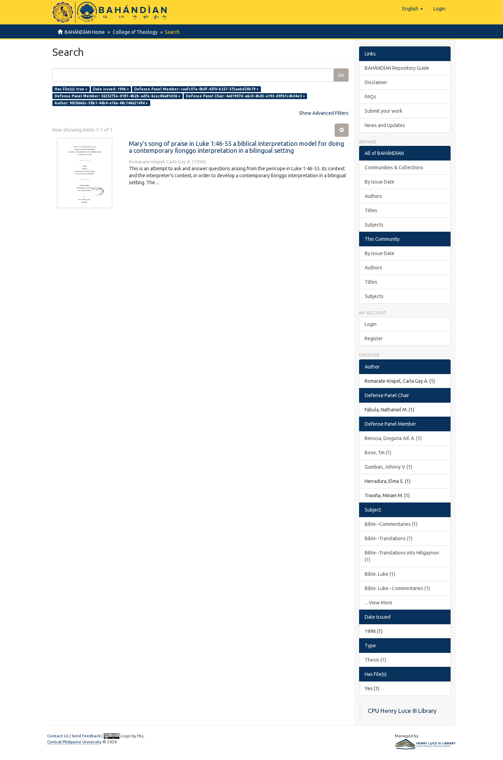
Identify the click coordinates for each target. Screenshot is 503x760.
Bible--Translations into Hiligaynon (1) (402, 556)
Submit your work (383, 111)
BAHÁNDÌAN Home (85, 32)
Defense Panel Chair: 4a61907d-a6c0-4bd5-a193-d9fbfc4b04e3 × (245, 96)
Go (341, 75)
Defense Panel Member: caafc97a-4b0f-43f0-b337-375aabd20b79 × (196, 89)
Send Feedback (86, 735)
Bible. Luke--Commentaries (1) (397, 588)
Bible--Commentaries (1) (391, 524)
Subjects (374, 225)
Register (374, 338)
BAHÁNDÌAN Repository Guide (397, 68)
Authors (373, 196)
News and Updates (385, 125)
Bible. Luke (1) (380, 574)
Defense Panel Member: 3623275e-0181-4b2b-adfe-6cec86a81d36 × (117, 96)
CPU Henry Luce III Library (402, 710)
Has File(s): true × (70, 89)
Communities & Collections (394, 167)
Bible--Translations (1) (389, 538)
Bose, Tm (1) (378, 452)
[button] (412, 8)
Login (371, 324)
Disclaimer (376, 82)
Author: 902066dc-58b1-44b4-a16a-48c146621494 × (101, 103)
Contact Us (57, 735)
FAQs (370, 96)
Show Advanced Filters (324, 113)
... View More (378, 602)
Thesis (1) (375, 660)
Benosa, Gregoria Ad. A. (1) (393, 438)
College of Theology (134, 32)
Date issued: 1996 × (111, 89)
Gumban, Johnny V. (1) (388, 467)
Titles (371, 210)
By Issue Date (379, 182)
